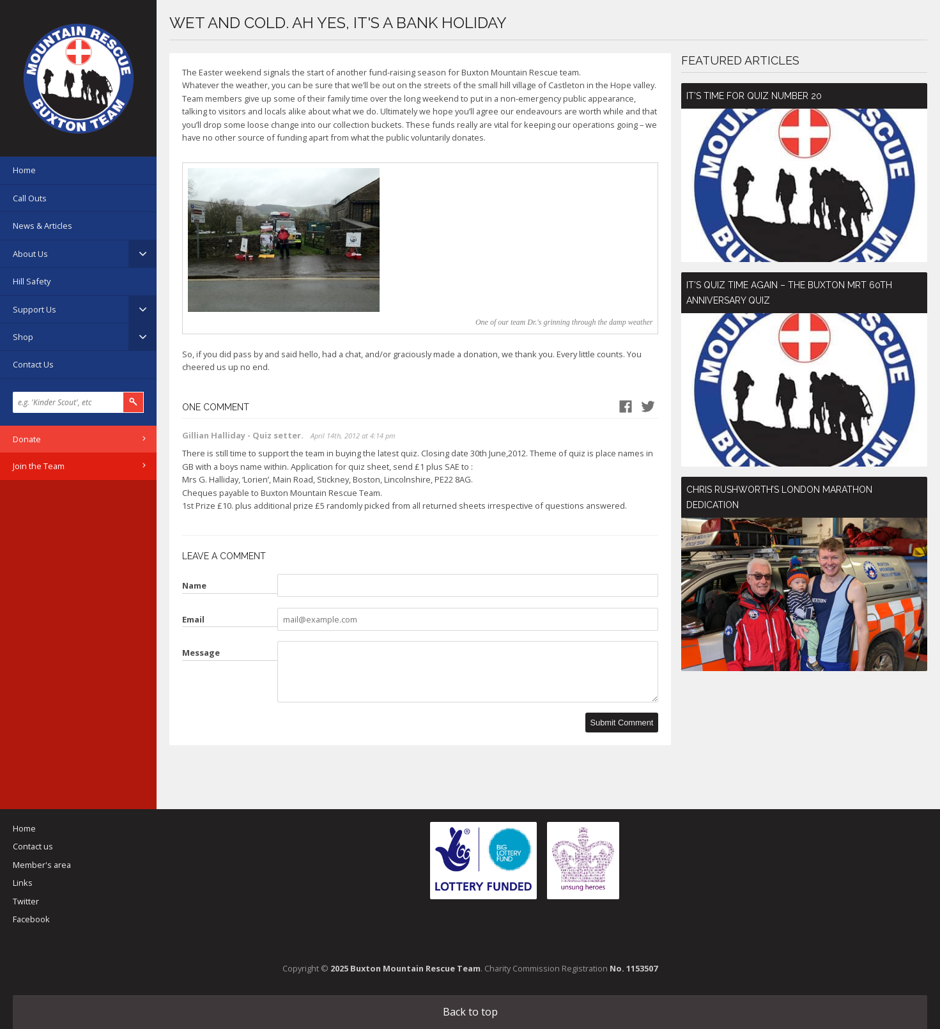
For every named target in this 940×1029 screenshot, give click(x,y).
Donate (27, 439)
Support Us (34, 309)
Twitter (26, 901)
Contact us (33, 846)
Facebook (31, 919)
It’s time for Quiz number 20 (754, 96)
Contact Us (33, 364)
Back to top (470, 1012)
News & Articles (42, 225)
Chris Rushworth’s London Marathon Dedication (779, 497)
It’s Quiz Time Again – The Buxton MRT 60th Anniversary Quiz (789, 293)
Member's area (42, 864)
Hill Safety (31, 281)
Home (24, 170)
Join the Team (39, 466)
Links (23, 882)
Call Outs (30, 198)
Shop (23, 337)
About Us (30, 253)
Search (133, 402)
